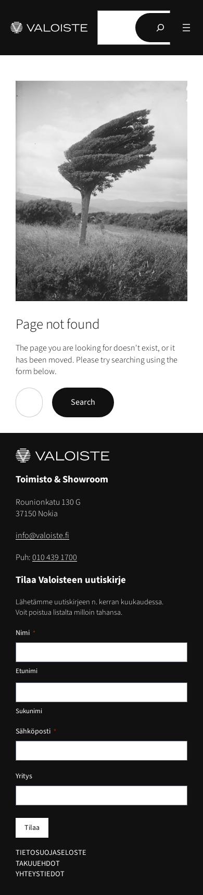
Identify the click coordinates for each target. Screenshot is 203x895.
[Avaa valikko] (186, 27)
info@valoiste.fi (42, 535)
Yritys (24, 776)
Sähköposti (36, 731)
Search (83, 402)
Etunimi (26, 671)
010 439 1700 (54, 557)
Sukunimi (29, 711)
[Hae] (160, 27)
